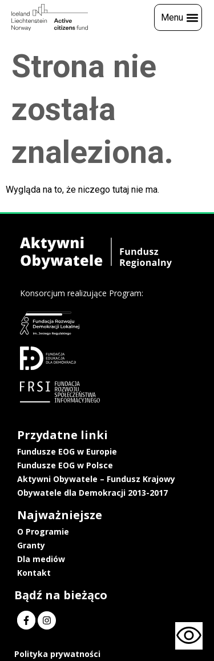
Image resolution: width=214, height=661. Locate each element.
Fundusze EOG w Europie (67, 451)
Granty (31, 545)
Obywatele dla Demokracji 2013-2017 (92, 492)
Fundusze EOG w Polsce (65, 465)
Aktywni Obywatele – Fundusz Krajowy (96, 478)
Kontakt (34, 572)
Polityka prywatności (57, 653)
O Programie (43, 531)
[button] (178, 17)
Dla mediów (41, 559)
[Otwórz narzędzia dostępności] (189, 636)
